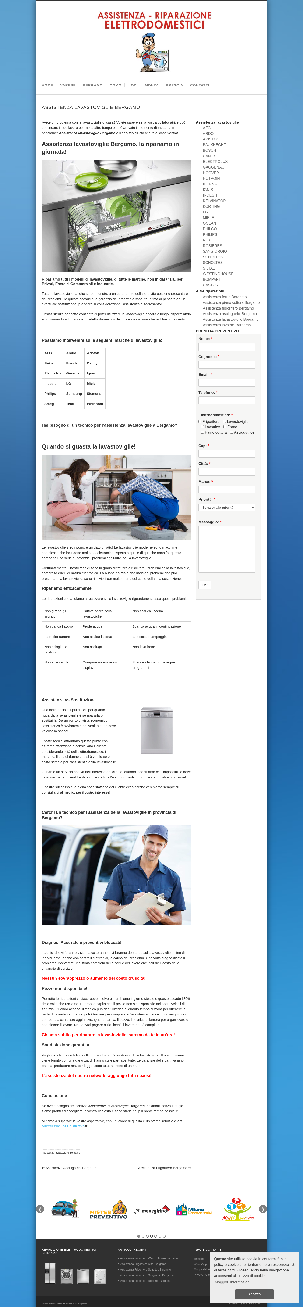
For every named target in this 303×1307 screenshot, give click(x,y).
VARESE (68, 85)
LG (205, 212)
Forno (230, 427)
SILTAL (209, 268)
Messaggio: (210, 522)
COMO (116, 85)
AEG (207, 128)
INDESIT (210, 195)
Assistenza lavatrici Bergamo (227, 325)
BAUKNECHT (214, 145)
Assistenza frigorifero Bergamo (164, 1168)
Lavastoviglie (236, 422)
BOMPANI (211, 279)
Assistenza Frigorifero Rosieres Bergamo (145, 1280)
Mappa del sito (203, 1269)
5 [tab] (155, 1236)
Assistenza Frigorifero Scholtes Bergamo (145, 1269)
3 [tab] (147, 1236)
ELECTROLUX (215, 162)
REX (207, 240)
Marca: (205, 482)
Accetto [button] (254, 1294)
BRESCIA (174, 85)
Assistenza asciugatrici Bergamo (69, 1168)
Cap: (203, 446)
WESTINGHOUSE (218, 274)
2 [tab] (143, 1236)
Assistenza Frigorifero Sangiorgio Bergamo (147, 1275)
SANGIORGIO (215, 251)
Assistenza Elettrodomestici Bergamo (65, 1303)
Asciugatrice (242, 432)
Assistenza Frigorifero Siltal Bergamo (143, 1264)
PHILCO (210, 229)
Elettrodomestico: (215, 415)
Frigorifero (208, 422)
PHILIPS (210, 235)
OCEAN (209, 223)
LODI (133, 85)
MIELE (208, 218)
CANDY (209, 156)
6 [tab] (160, 1236)
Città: (204, 464)
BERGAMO (93, 85)
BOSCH (209, 150)
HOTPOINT (212, 178)
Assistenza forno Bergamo (225, 297)
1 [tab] (138, 1236)
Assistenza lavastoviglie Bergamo (61, 1152)
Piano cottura (214, 432)
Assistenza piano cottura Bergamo (231, 303)
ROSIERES (212, 246)
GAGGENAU (213, 167)
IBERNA (210, 184)
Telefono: (207, 393)
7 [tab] (164, 1236)
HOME (47, 85)
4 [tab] (151, 1236)
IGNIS (208, 190)
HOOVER (211, 173)
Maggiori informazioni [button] (232, 1282)
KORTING (211, 207)
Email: (205, 375)
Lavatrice (210, 427)
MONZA (152, 85)
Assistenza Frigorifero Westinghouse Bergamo (149, 1258)
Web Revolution (252, 1303)
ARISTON (211, 139)
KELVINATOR (214, 201)
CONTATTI (199, 85)
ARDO (208, 134)
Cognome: (208, 357)
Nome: (205, 339)
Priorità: (206, 499)
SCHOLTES (213, 257)
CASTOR (210, 285)
